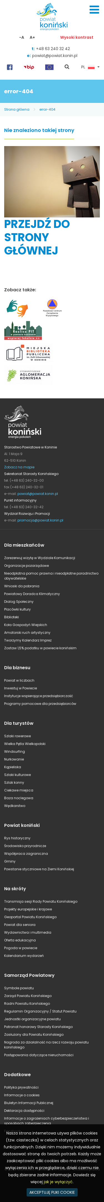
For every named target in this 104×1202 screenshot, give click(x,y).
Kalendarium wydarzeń (24, 955)
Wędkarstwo (14, 805)
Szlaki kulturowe (17, 774)
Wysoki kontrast (76, 37)
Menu (94, 9)
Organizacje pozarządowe (26, 565)
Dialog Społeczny (19, 601)
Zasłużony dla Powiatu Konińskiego (34, 1034)
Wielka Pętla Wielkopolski (24, 743)
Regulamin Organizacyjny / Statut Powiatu (40, 1011)
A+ (32, 37)
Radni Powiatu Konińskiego (27, 1003)
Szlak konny (14, 782)
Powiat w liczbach (19, 680)
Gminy (10, 861)
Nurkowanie (14, 759)
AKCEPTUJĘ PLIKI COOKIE (52, 1192)
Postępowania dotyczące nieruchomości (38, 1055)
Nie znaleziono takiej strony (39, 130)
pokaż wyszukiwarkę (67, 67)
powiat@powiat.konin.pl (54, 55)
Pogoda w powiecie (20, 948)
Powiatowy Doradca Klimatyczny (32, 593)
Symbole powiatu (19, 988)
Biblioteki (11, 617)
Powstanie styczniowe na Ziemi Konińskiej (39, 869)
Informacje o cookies (22, 1095)
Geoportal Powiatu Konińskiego (30, 917)
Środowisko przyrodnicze (25, 845)
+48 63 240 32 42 (53, 48)
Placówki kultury (17, 609)
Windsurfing (14, 751)
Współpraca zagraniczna (26, 853)
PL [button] (88, 67)
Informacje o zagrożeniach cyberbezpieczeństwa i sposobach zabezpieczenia (46, 1121)
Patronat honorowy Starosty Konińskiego (38, 1026)
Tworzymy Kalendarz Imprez (28, 640)
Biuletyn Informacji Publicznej (28, 1102)
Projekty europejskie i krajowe (28, 909)
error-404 (47, 109)
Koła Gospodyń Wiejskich (25, 624)
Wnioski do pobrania (21, 586)
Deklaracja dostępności (24, 1110)
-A (21, 37)
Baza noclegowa (18, 798)
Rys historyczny (17, 838)
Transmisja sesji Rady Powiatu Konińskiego (40, 901)
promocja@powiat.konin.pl (40, 520)
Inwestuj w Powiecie (20, 688)
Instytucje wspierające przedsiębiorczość (38, 696)
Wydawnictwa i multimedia (27, 932)
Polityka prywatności (21, 1087)
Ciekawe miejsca (18, 790)
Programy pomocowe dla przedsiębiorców (40, 703)
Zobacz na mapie (19, 467)
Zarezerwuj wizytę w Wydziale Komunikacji (39, 557)
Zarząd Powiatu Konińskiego (28, 995)
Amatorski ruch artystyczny (27, 632)
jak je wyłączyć (58, 1182)
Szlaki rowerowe (17, 736)
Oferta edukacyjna (20, 940)
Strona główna (16, 109)
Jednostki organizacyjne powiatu (32, 1019)
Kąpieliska (12, 767)
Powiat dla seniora (19, 924)
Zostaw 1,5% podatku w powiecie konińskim (40, 648)
